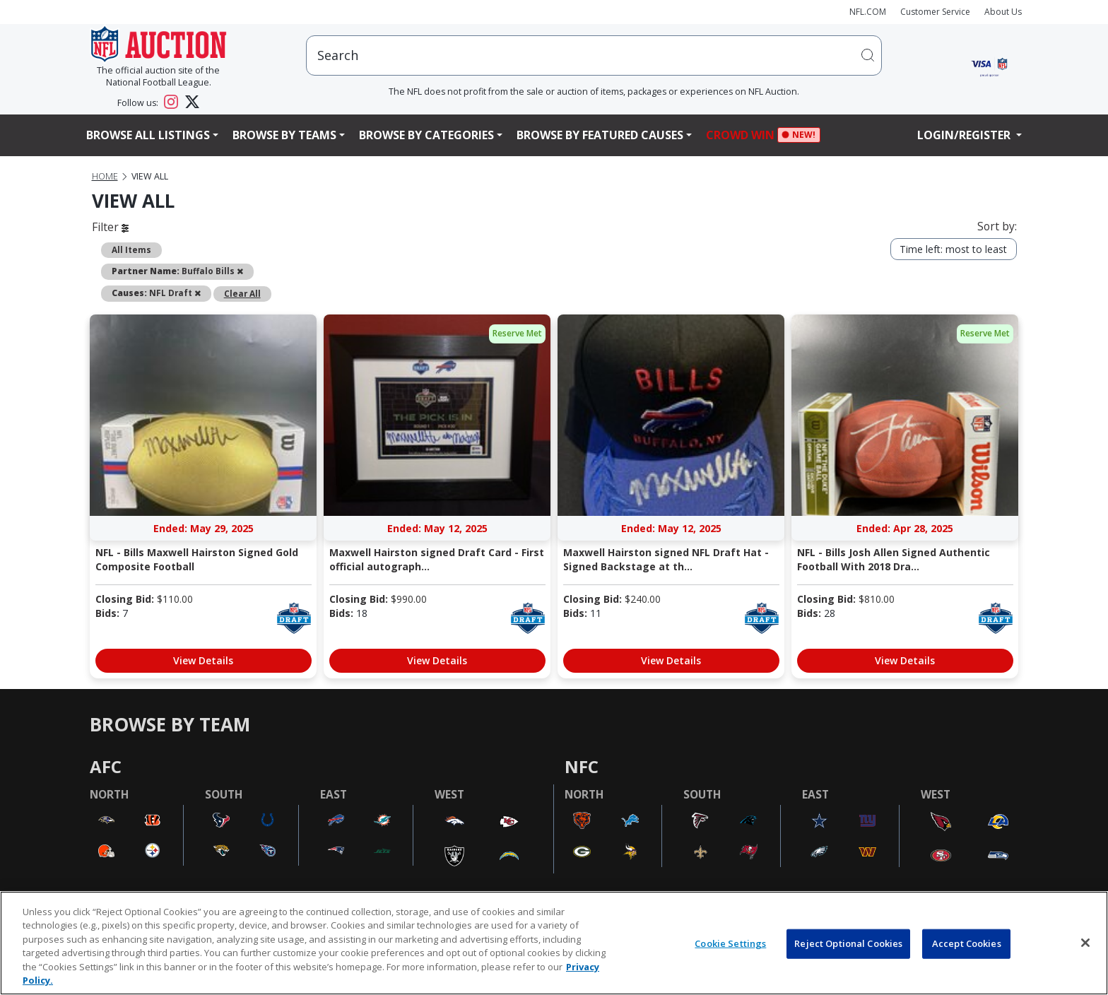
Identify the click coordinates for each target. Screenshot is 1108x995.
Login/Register (965, 135)
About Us (1003, 12)
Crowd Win (744, 135)
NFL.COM (867, 12)
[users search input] (594, 55)
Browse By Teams (284, 135)
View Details (203, 660)
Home (105, 176)
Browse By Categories (426, 135)
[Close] (1085, 942)
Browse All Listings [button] (148, 135)
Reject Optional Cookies (848, 943)
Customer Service (935, 12)
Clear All (242, 293)
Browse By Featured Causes (600, 135)
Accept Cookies (966, 943)
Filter (110, 227)
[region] (554, 943)
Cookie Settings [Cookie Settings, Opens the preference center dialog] (730, 943)
